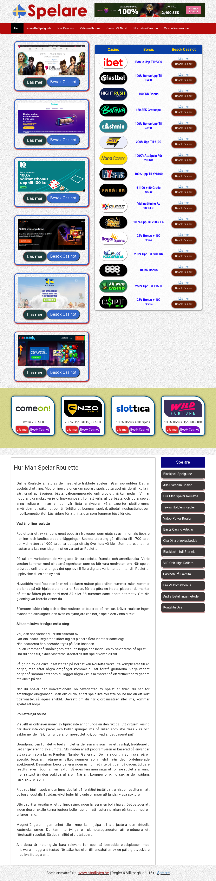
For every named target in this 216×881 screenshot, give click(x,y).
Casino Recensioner (177, 28)
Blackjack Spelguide (177, 474)
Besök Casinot (63, 81)
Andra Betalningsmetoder (181, 596)
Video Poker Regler (177, 518)
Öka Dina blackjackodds (180, 541)
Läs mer (34, 82)
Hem (17, 28)
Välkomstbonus (90, 28)
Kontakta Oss (173, 607)
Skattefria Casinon (145, 28)
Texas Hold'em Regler (179, 507)
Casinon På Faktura (177, 574)
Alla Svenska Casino (177, 485)
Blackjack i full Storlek (179, 552)
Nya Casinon (66, 28)
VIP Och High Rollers (178, 563)
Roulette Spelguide (39, 28)
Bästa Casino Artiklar (178, 529)
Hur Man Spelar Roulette (180, 496)
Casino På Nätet (116, 28)
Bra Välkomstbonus (177, 585)
